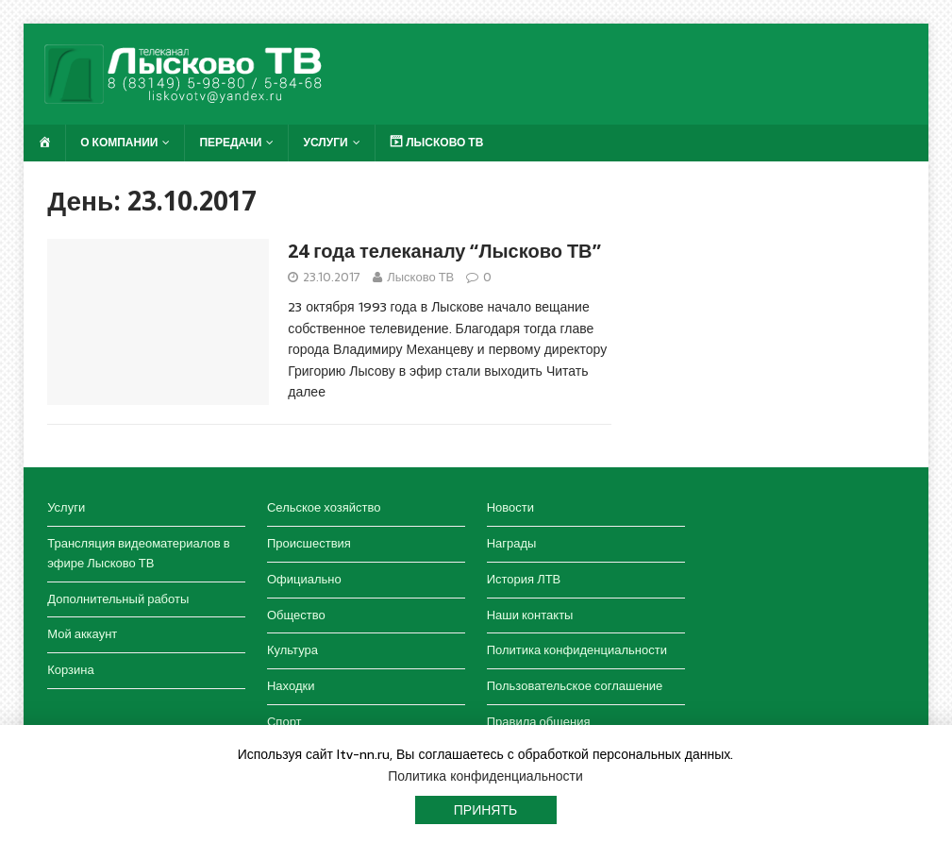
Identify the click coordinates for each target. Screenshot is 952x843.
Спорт (284, 722)
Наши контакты (530, 615)
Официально (304, 579)
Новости (510, 507)
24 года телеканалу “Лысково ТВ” (444, 251)
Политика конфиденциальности (577, 650)
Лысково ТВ (420, 277)
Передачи (230, 142)
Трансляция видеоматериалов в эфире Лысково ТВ (138, 553)
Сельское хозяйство (323, 507)
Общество (296, 615)
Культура (292, 650)
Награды (512, 543)
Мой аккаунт (82, 634)
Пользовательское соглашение (575, 686)
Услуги (325, 142)
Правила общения (539, 722)
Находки (290, 686)
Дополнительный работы (118, 599)
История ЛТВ (524, 579)
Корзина (70, 670)
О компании (119, 142)
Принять (485, 810)
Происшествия (309, 543)
